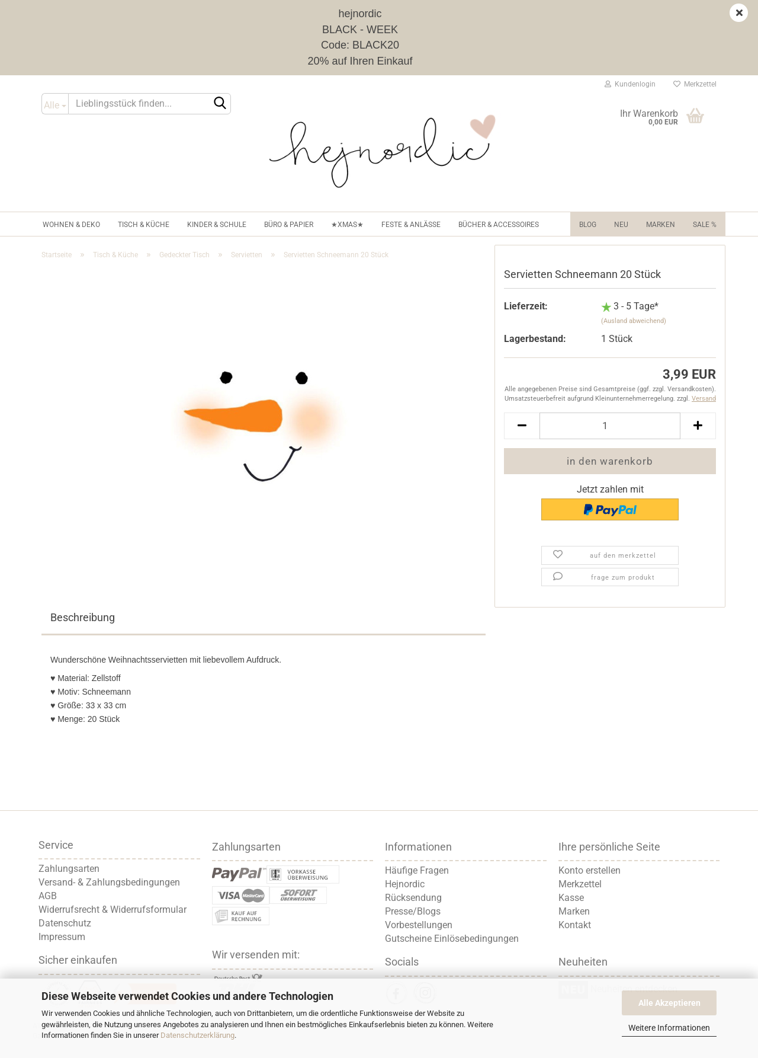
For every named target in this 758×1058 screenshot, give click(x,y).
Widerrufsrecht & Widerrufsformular (112, 909)
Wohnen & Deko (71, 224)
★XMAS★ (347, 224)
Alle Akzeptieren (669, 1003)
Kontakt (574, 925)
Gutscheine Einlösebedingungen (452, 938)
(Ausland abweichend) (633, 321)
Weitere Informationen (669, 1028)
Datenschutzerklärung (197, 1035)
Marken (660, 224)
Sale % (705, 224)
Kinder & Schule (216, 224)
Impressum (61, 936)
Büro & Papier (288, 224)
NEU (621, 224)
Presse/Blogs (413, 911)
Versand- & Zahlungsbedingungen (109, 882)
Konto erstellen (589, 870)
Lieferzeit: (526, 306)
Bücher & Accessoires (498, 224)
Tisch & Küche (143, 224)
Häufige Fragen (417, 870)
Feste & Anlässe (411, 224)
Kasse (571, 897)
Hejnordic (405, 884)
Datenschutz (64, 923)
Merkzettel (695, 84)
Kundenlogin (630, 84)
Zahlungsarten (68, 868)
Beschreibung (82, 617)
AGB (47, 896)
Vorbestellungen (418, 925)
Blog (587, 224)
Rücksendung (413, 897)
